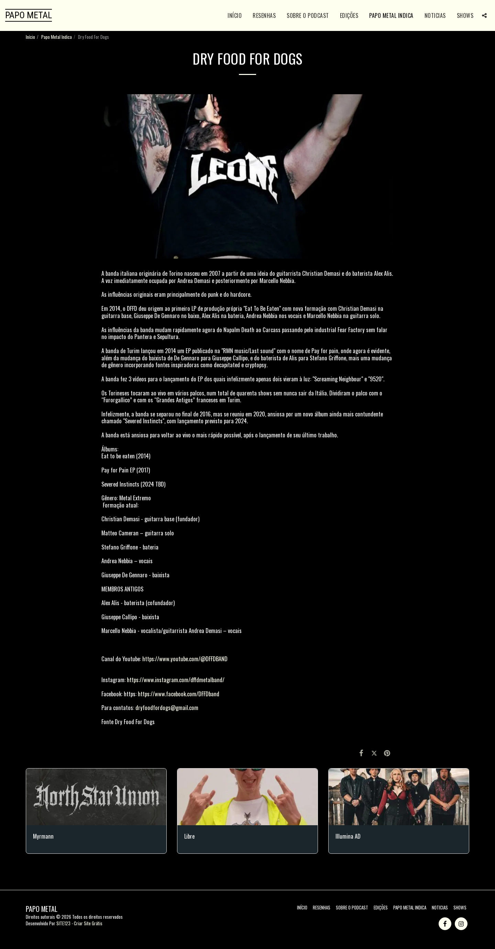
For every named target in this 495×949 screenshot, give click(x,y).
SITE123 (63, 923)
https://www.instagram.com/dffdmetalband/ (175, 679)
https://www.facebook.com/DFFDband (178, 693)
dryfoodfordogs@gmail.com (166, 707)
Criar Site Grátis (88, 923)
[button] (484, 15)
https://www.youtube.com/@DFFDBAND (185, 658)
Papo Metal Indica (56, 36)
